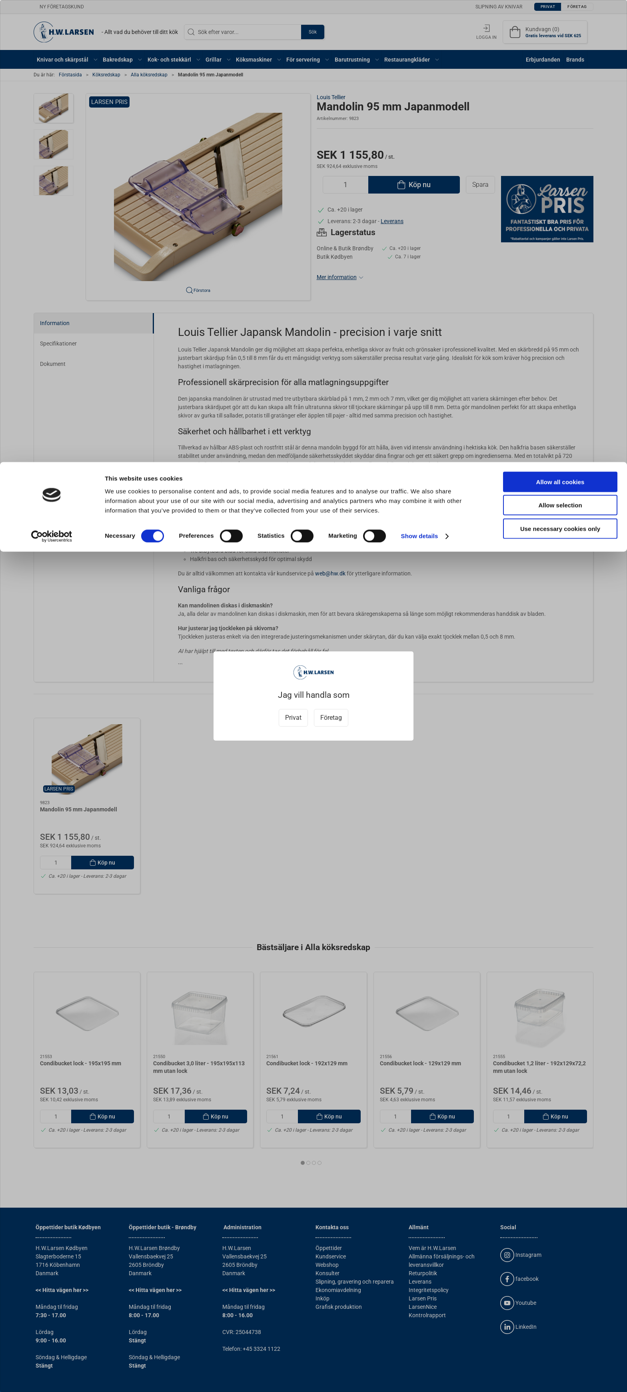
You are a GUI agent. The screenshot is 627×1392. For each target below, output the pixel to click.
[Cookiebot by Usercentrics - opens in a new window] (52, 74)
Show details (419, 74)
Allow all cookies (560, 19)
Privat (293, 717)
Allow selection (560, 43)
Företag (331, 717)
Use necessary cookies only (560, 66)
